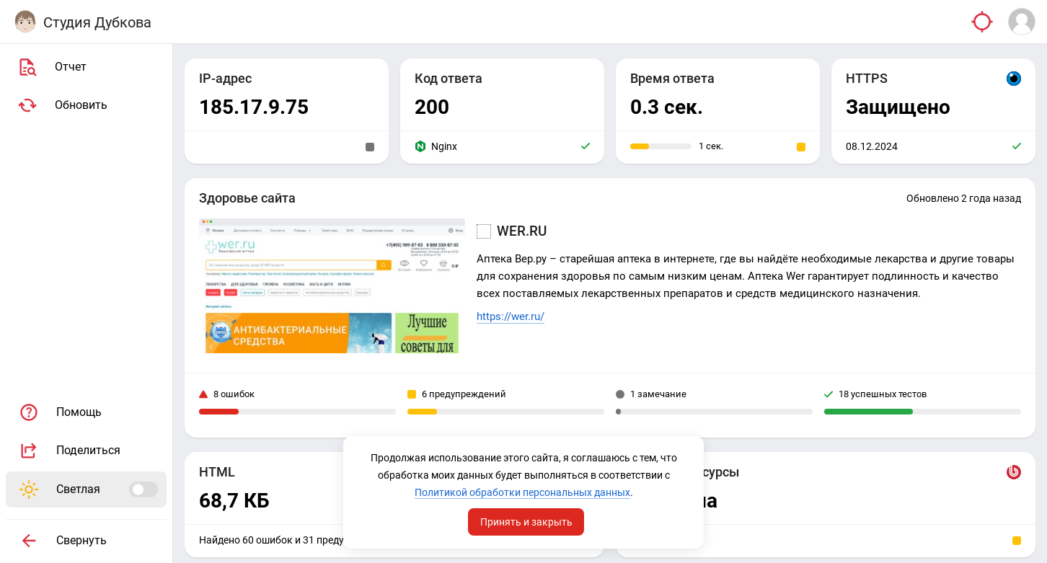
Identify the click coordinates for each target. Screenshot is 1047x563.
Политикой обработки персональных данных (522, 492)
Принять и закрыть (526, 522)
